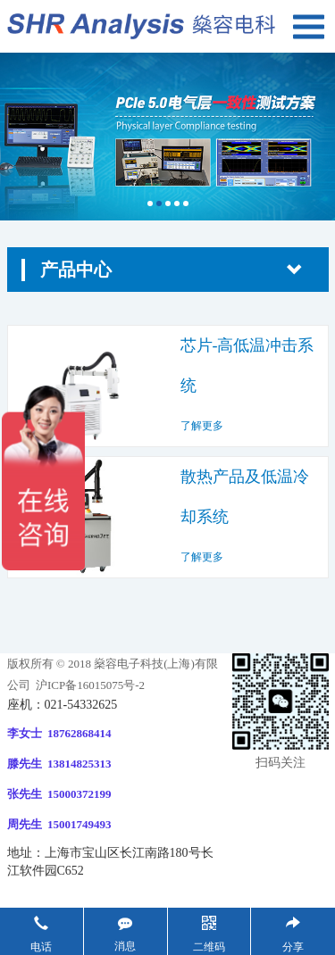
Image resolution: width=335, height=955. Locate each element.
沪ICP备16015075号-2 (89, 685)
